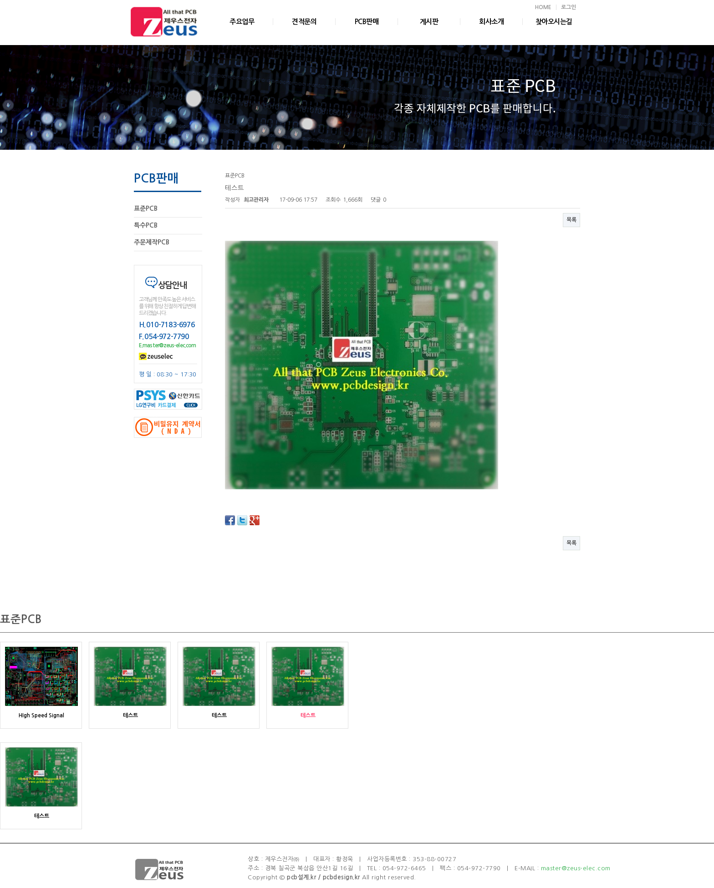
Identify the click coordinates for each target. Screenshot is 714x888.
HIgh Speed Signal (41, 715)
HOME (543, 7)
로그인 (568, 7)
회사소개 (491, 21)
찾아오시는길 (554, 21)
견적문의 (304, 21)
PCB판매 (367, 21)
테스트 (130, 715)
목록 (571, 220)
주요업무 (242, 21)
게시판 (429, 21)
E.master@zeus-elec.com (167, 345)
